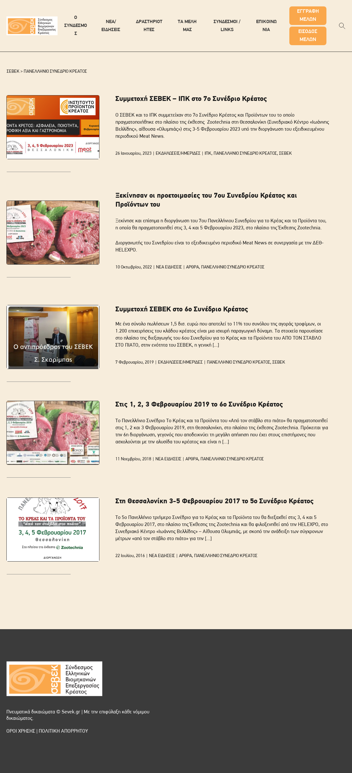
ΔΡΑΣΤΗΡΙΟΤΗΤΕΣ (149, 26)
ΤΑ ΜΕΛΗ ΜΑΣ (187, 26)
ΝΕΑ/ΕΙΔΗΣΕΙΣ (110, 26)
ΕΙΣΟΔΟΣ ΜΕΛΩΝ (307, 35)
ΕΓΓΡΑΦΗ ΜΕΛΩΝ (308, 15)
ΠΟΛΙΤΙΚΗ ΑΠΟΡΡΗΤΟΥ (63, 731)
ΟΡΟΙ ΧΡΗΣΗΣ (20, 731)
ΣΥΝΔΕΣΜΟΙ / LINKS (227, 26)
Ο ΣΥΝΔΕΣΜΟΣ (75, 25)
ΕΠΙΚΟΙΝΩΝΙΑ (266, 26)
